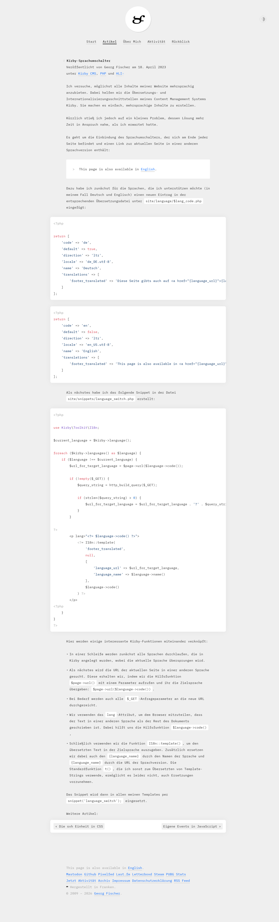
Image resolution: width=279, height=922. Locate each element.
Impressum (121, 881)
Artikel (110, 41)
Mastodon (74, 874)
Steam (159, 874)
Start (91, 41)
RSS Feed (182, 881)
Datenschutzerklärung (152, 881)
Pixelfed (106, 874)
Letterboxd (142, 874)
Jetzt (71, 881)
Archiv (104, 881)
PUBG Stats (176, 874)
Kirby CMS (87, 73)
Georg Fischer (107, 893)
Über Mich (132, 41)
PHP (103, 73)
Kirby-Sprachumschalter (89, 61)
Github (90, 874)
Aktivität (156, 41)
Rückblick (181, 41)
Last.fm (123, 874)
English (148, 169)
